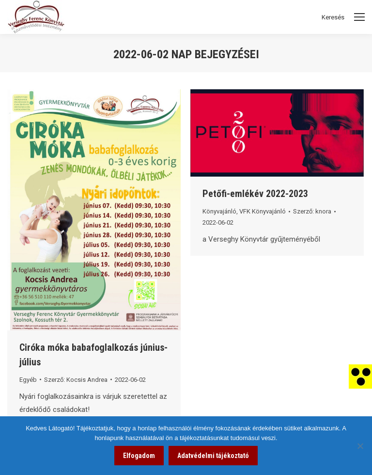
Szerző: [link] (76, 379)
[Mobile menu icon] (359, 17)
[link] (360, 376)
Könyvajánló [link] (219, 211)
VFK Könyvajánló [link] (262, 211)
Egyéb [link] (28, 379)
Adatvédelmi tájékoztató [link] (213, 455)
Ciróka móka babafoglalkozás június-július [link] (93, 355)
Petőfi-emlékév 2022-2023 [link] (255, 193)
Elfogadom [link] (139, 455)
